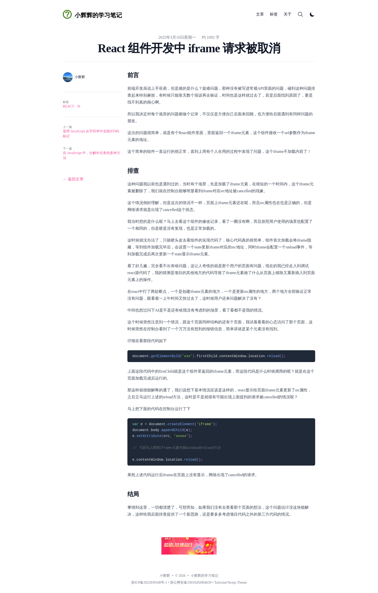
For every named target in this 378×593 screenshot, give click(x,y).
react (68, 106)
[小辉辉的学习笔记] (92, 14)
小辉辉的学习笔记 (204, 575)
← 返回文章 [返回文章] (73, 179)
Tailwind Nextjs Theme (230, 582)
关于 (288, 14)
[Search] (300, 14)
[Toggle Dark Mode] (312, 14)
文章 (260, 14)
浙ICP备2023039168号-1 (149, 582)
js (78, 106)
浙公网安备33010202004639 (190, 582)
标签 (274, 14)
